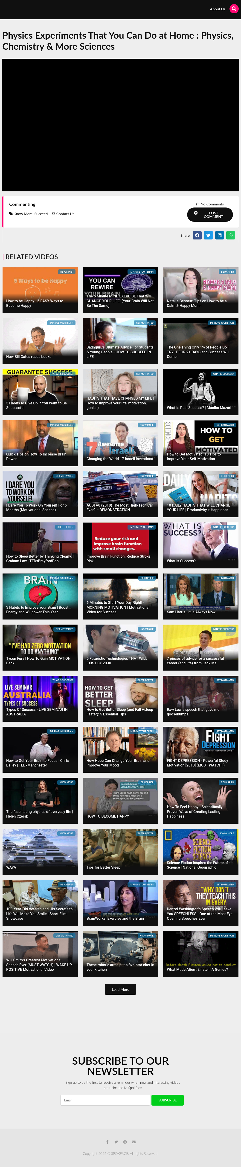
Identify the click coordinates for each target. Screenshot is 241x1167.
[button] (210, 215)
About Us (217, 9)
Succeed (41, 214)
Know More (23, 214)
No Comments (212, 204)
